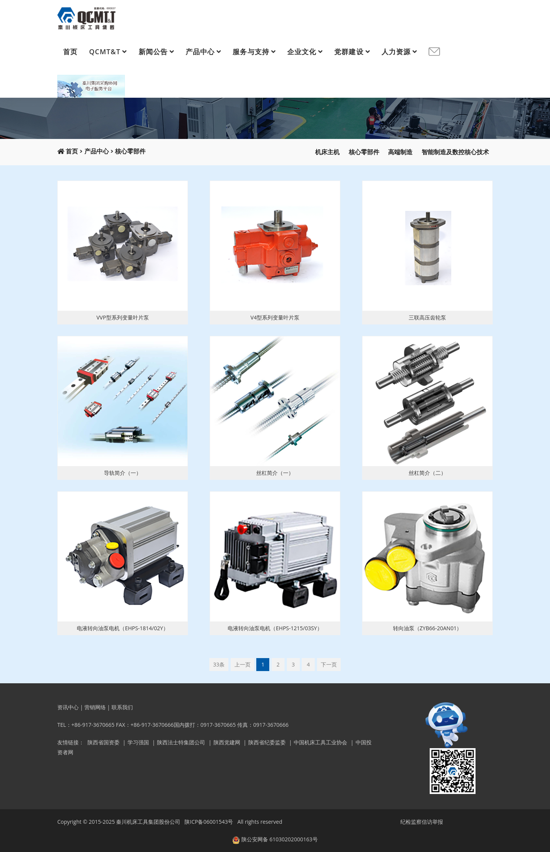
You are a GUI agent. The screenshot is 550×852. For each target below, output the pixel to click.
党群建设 (348, 51)
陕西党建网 (227, 742)
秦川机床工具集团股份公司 (148, 821)
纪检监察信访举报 (421, 821)
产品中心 (200, 51)
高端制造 (400, 152)
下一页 (329, 664)
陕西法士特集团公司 (181, 742)
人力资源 (396, 51)
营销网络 (95, 707)
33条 (219, 664)
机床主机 (327, 152)
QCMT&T (104, 51)
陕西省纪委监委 (267, 742)
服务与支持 (251, 51)
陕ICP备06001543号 (208, 821)
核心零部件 (130, 151)
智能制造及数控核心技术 (455, 152)
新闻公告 (153, 51)
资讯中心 (68, 707)
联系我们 (122, 707)
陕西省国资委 (103, 742)
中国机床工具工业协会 (320, 742)
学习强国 (138, 742)
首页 (70, 51)
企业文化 (301, 51)
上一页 (243, 664)
